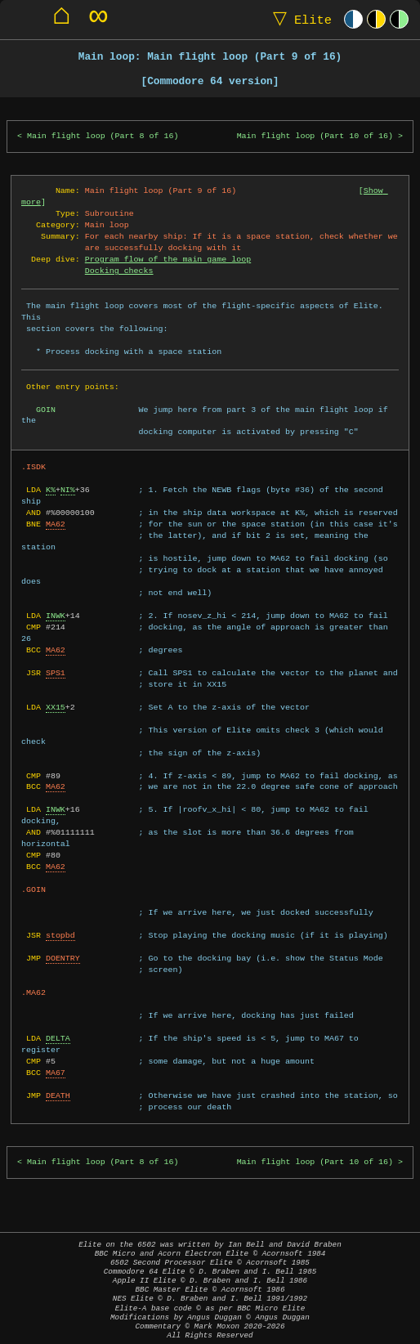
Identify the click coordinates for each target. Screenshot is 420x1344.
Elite (299, 19)
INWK (55, 615)
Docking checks (119, 270)
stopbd (60, 935)
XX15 (55, 707)
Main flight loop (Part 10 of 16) (315, 136)
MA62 (55, 524)
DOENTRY (63, 958)
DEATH (58, 1095)
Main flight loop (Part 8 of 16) (102, 136)
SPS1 (55, 673)
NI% (67, 489)
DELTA (58, 1038)
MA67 (55, 1072)
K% (51, 489)
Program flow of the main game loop (168, 259)
